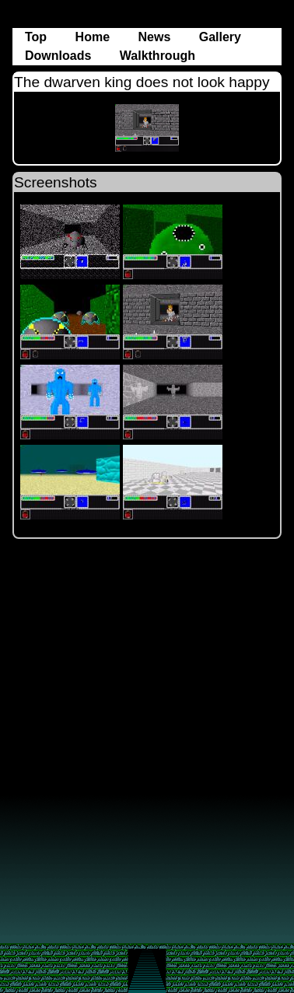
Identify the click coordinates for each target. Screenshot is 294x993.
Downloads (60, 55)
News (155, 37)
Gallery (220, 37)
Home (94, 37)
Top (38, 37)
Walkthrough (157, 55)
